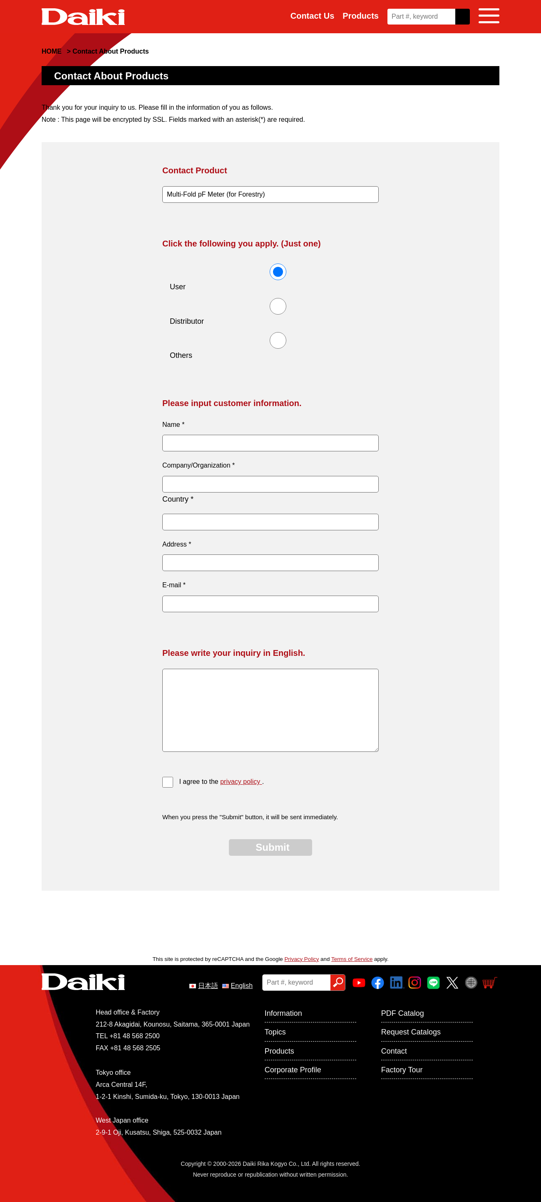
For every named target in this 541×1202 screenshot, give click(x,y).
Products (360, 15)
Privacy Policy (301, 959)
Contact (394, 1051)
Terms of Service (351, 959)
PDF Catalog (402, 1013)
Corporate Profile (293, 1070)
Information (283, 1013)
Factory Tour (402, 1070)
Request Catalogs (411, 1032)
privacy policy (241, 781)
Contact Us (312, 15)
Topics (275, 1032)
